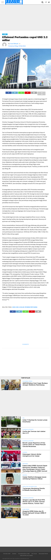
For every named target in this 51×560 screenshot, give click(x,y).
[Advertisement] (25, 17)
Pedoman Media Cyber (24, 553)
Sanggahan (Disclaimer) (26, 555)
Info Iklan (34, 553)
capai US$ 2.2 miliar (18, 307)
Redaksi (14, 553)
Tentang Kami (6, 553)
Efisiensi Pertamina (31, 307)
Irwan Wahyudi (14, 43)
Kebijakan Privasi (43, 553)
